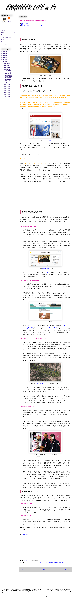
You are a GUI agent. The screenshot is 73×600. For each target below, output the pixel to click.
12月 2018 (6, 63)
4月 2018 (6, 92)
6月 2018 (6, 88)
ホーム (45, 569)
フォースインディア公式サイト (47, 457)
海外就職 (50, 562)
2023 (4, 53)
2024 (4, 51)
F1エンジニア (28, 562)
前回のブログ (24, 23)
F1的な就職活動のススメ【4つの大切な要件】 (8, 81)
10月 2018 (6, 67)
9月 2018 (6, 69)
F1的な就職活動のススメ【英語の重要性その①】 (8, 76)
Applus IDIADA (40, 383)
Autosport (46, 272)
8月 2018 (6, 84)
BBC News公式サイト (47, 140)
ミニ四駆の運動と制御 (6, 37)
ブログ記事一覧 (4, 30)
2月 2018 (6, 96)
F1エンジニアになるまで (40, 562)
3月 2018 (6, 94)
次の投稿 (23, 569)
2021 (4, 55)
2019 (4, 59)
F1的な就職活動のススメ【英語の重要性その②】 (8, 72)
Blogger (50, 596)
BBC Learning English (43, 322)
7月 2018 (6, 86)
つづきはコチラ (25, 534)
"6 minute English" (54, 328)
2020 (4, 57)
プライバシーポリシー (6, 41)
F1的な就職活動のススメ (7, 34)
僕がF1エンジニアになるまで (8, 32)
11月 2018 (6, 65)
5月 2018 (6, 90)
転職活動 (61, 562)
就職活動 (55, 562)
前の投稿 (68, 569)
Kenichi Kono (13, 18)
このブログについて (5, 44)
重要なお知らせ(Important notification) (31, 25)
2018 (4, 61)
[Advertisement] (45, 198)
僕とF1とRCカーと (5, 39)
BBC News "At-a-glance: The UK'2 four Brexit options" (35, 108)
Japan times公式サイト (47, 268)
